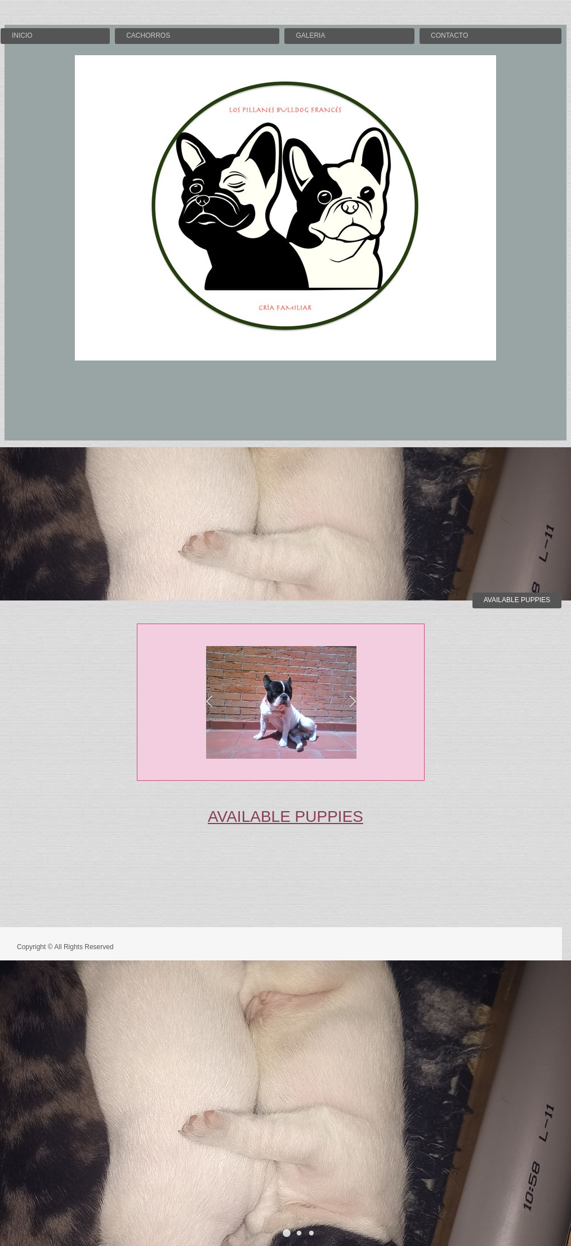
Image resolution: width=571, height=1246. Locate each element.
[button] (209, 702)
